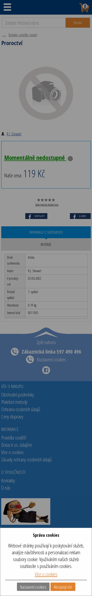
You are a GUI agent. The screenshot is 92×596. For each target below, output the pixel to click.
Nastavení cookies (33, 587)
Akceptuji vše (63, 587)
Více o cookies (46, 574)
